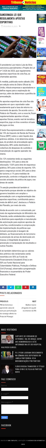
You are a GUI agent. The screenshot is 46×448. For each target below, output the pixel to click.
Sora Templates (12, 440)
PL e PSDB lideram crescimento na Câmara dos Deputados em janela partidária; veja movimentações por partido (29, 356)
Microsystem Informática (36, 440)
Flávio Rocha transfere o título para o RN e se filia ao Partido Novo (29, 369)
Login (23, 444)
